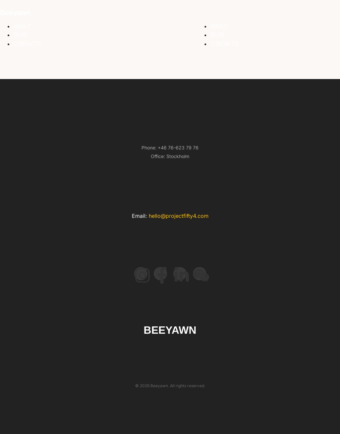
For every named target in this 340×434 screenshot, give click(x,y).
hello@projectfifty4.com (179, 216)
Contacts (27, 43)
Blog (20, 35)
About (22, 26)
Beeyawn (15, 12)
